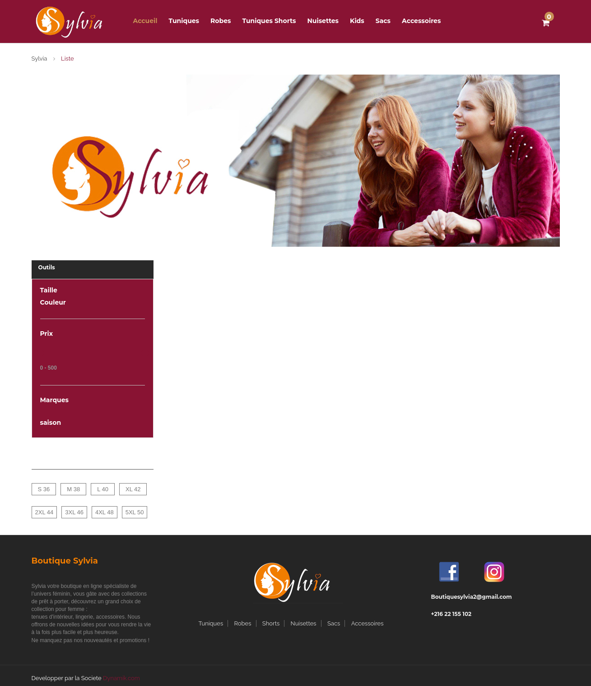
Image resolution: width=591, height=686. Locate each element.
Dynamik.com (121, 678)
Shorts (270, 623)
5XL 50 (135, 512)
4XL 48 (104, 512)
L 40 (102, 489)
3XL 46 (74, 512)
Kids (357, 21)
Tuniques (184, 21)
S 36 (44, 489)
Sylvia (39, 58)
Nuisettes (323, 21)
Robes (242, 623)
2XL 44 (44, 512)
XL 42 (133, 489)
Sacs (383, 21)
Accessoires (421, 21)
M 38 (73, 489)
